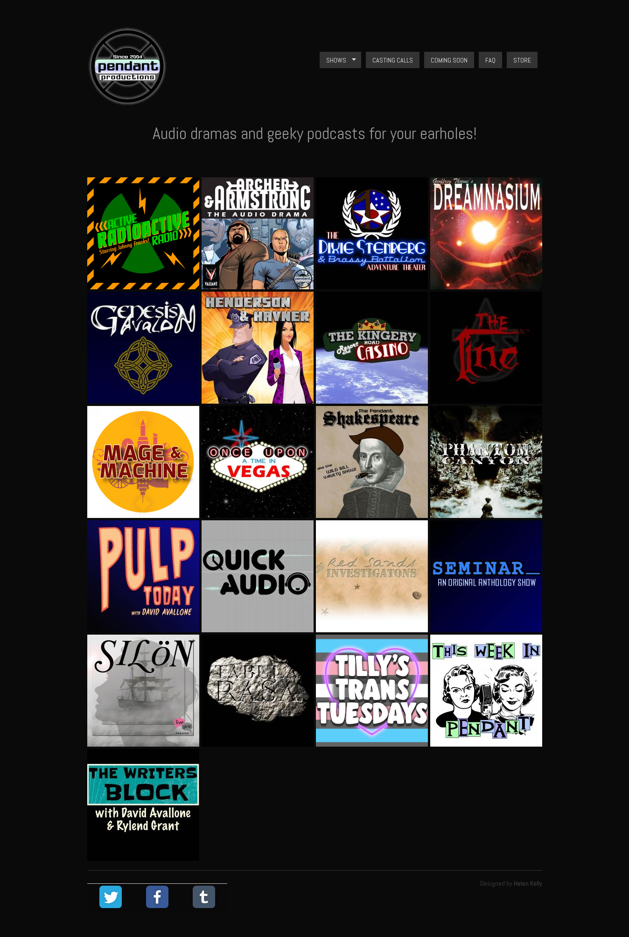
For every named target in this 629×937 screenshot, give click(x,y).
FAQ (490, 60)
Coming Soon (449, 60)
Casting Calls (392, 60)
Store (522, 60)
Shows (338, 60)
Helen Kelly (528, 883)
